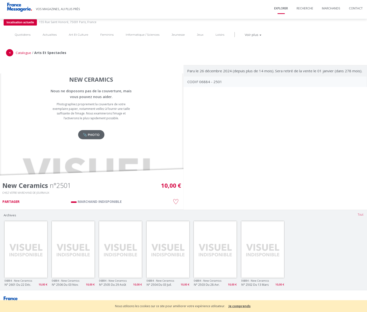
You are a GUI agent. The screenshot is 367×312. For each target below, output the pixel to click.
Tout (360, 214)
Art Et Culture (78, 34)
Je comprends (240, 306)
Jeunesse (178, 34)
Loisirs (220, 34)
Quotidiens (23, 34)
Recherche (305, 8)
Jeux (200, 34)
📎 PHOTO (91, 135)
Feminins (107, 34)
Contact (356, 8)
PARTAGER (11, 201)
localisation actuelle (20, 22)
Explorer (281, 8)
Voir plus (253, 35)
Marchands (331, 8)
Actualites (50, 34)
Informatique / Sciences (142, 34)
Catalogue (23, 53)
